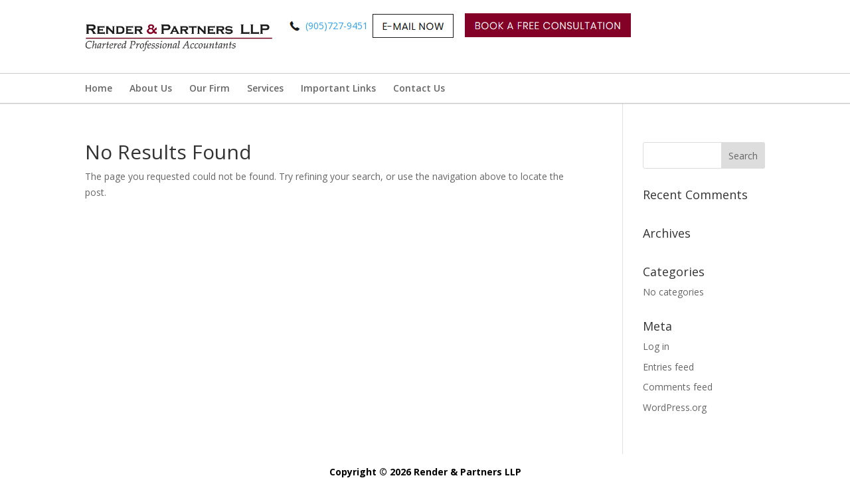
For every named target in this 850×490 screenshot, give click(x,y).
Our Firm (209, 88)
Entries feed (668, 367)
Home (98, 88)
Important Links (338, 88)
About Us (150, 88)
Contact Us (419, 88)
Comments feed (678, 386)
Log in (656, 346)
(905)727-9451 (456, 25)
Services (265, 88)
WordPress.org (675, 407)
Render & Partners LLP (467, 471)
